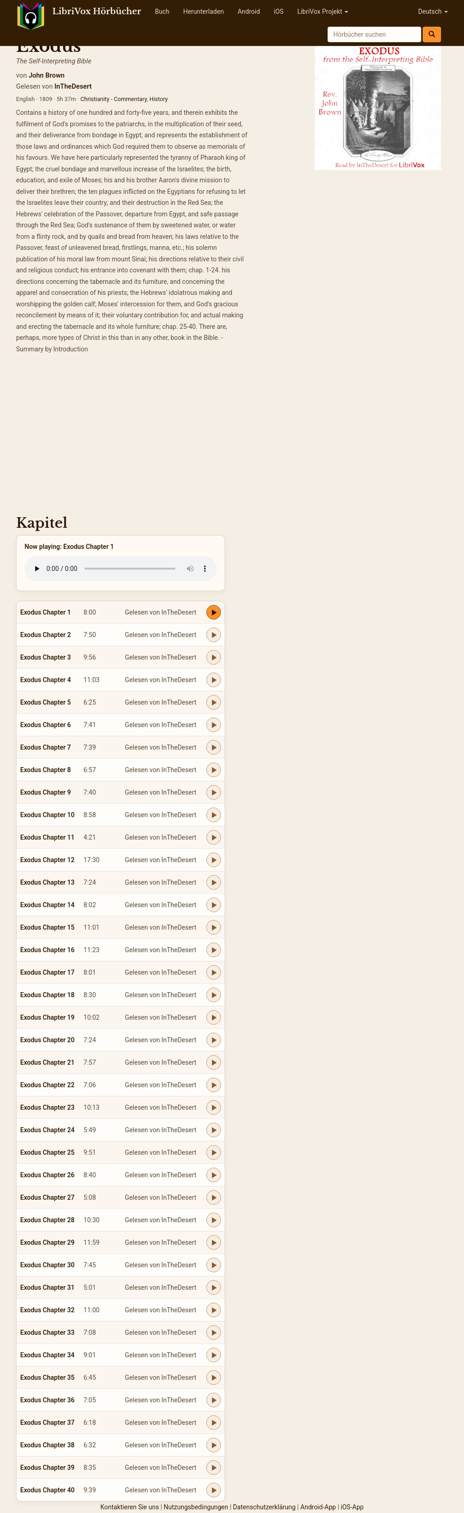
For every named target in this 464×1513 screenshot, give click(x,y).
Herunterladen (203, 11)
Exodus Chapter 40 (47, 1490)
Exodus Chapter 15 (47, 927)
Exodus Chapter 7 (45, 747)
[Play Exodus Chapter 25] (213, 1152)
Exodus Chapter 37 (47, 1422)
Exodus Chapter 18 (47, 995)
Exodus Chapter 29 (47, 1242)
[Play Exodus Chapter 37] (213, 1422)
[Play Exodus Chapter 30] (213, 1265)
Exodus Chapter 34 (47, 1355)
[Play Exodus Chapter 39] (213, 1467)
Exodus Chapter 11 (47, 837)
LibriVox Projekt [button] (322, 11)
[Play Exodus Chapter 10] (213, 814)
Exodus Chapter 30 (47, 1265)
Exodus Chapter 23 (47, 1107)
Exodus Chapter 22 (47, 1085)
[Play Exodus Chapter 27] (213, 1197)
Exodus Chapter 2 (45, 634)
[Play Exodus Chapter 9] (213, 792)
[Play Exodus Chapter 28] (213, 1220)
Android (249, 11)
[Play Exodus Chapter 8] (213, 769)
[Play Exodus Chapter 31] (213, 1287)
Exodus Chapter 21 (47, 1062)
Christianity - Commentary (113, 99)
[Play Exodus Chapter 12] (213, 859)
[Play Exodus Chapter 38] (213, 1445)
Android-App (318, 1507)
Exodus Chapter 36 (47, 1400)
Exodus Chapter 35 (47, 1377)
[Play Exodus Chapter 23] (213, 1107)
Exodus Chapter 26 (47, 1175)
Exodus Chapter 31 (47, 1287)
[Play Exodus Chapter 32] (213, 1310)
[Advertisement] (232, 437)
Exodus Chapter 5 (45, 702)
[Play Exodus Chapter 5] (213, 702)
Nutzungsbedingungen (196, 1507)
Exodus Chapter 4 (45, 679)
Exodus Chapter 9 (45, 792)
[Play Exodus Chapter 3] (213, 657)
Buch (162, 11)
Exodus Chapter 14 (47, 905)
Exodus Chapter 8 (45, 769)
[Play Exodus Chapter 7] (213, 747)
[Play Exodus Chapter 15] (213, 927)
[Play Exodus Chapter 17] (213, 972)
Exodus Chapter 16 (47, 950)
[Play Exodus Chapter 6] (213, 724)
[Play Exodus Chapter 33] (213, 1332)
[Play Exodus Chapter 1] (213, 612)
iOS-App (352, 1507)
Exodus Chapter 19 (47, 1017)
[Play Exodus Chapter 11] (213, 837)
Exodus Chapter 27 (47, 1197)
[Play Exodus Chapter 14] (213, 905)
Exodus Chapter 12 (47, 860)
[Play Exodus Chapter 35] (213, 1377)
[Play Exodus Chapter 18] (213, 995)
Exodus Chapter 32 (47, 1310)
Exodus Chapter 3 (45, 657)
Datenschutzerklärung (264, 1507)
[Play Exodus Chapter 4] (213, 679)
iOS (278, 11)
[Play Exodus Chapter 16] (213, 950)
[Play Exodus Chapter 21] (213, 1062)
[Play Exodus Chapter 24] (213, 1130)
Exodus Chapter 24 (47, 1130)
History (158, 99)
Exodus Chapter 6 (45, 724)
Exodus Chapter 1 (45, 612)
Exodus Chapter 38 (47, 1445)
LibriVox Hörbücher (96, 11)
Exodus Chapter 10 (47, 815)
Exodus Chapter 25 (47, 1152)
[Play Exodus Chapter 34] (213, 1355)
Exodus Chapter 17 (47, 972)
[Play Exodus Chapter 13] (213, 882)
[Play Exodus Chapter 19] (213, 1017)
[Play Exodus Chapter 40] (213, 1490)
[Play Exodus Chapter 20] (213, 1040)
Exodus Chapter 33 (47, 1332)
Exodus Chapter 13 (47, 882)
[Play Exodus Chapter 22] (213, 1085)
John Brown (46, 75)
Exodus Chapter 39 (47, 1467)
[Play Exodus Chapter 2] (213, 634)
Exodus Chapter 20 (47, 1040)
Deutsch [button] (433, 11)
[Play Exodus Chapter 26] (213, 1175)
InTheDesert (72, 86)
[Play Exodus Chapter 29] (213, 1242)
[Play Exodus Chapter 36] (213, 1400)
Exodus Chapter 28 (47, 1220)
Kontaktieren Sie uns (129, 1507)
